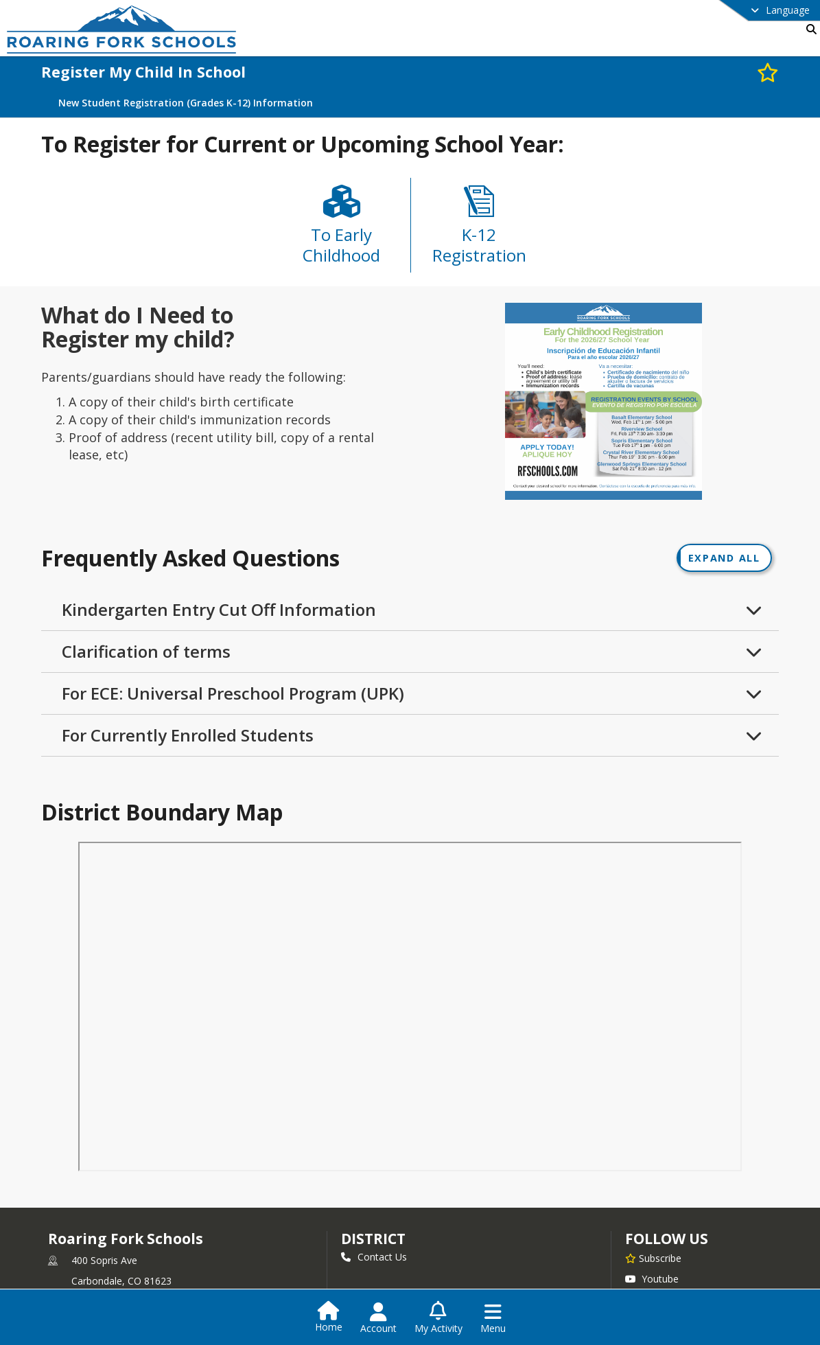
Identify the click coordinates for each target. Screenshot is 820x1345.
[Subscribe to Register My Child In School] (768, 71)
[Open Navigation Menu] (493, 1318)
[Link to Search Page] (809, 29)
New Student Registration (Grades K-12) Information (185, 103)
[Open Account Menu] (378, 1318)
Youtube (652, 1280)
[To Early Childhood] (341, 231)
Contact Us (374, 1258)
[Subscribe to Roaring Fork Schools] (653, 1259)
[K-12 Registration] (479, 230)
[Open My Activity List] (438, 1318)
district (373, 1240)
